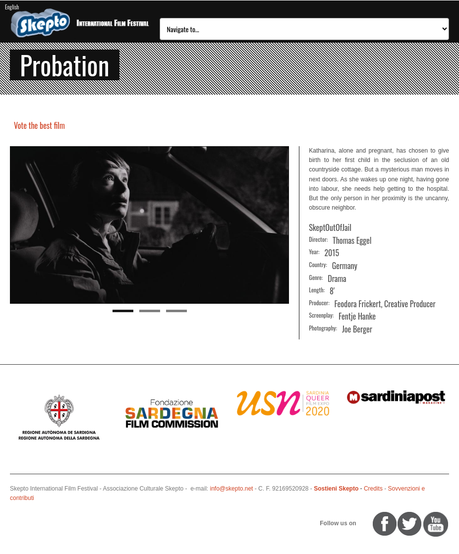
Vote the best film (39, 125)
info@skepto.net (231, 488)
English (12, 7)
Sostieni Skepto (336, 488)
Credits (373, 488)
